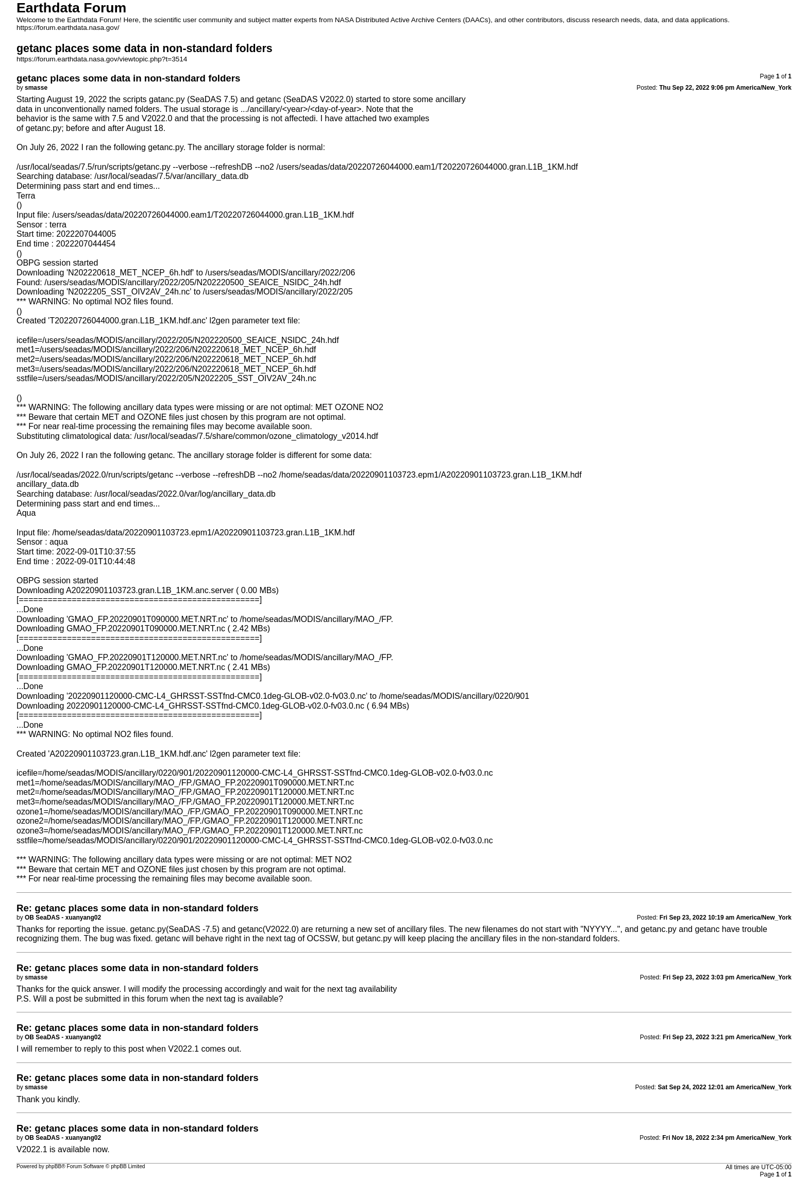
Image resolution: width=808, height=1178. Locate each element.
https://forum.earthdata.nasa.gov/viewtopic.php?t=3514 (101, 59)
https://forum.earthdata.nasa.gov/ (68, 27)
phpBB (54, 1166)
